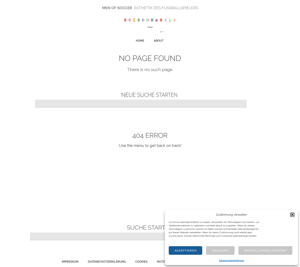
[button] (292, 215)
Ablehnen (220, 250)
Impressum (70, 261)
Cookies (141, 261)
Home (143, 40)
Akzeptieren (185, 250)
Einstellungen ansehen (265, 250)
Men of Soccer (120, 8)
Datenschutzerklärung (231, 260)
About (155, 40)
